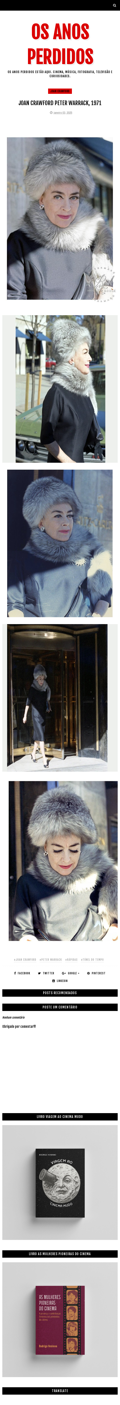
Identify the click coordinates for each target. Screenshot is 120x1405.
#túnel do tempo (92, 959)
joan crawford (60, 91)
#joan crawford (25, 959)
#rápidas (71, 959)
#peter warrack (51, 959)
